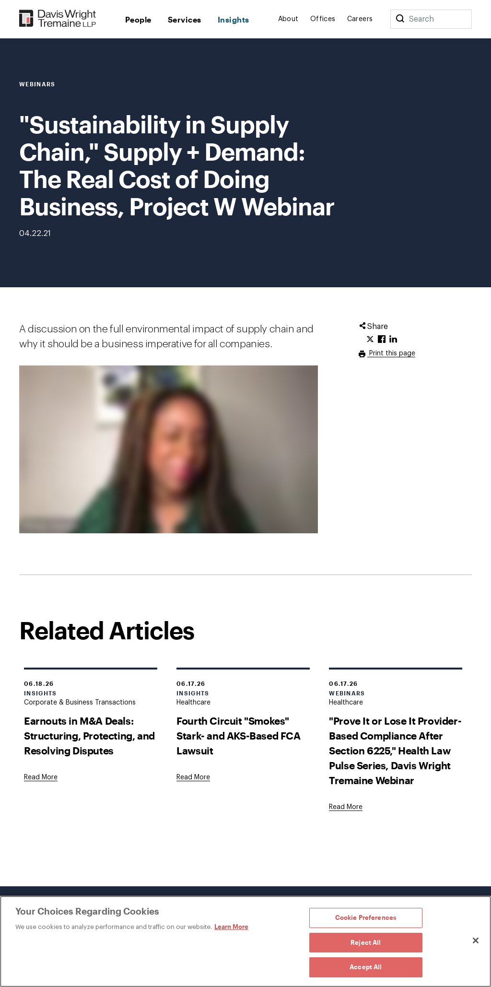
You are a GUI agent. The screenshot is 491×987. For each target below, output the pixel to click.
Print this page (391, 353)
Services (184, 19)
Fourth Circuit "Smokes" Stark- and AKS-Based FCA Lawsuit (238, 735)
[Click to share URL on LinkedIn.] (393, 339)
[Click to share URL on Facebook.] (382, 339)
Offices (323, 19)
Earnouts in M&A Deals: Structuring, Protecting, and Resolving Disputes (89, 735)
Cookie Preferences (366, 917)
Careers (360, 19)
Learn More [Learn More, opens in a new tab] (231, 926)
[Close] (475, 940)
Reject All (366, 942)
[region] (245, 941)
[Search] (400, 19)
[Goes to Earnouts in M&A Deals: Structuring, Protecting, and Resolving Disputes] (41, 777)
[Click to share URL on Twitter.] (370, 339)
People (138, 19)
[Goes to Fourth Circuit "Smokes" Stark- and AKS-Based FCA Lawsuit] (193, 777)
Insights (233, 19)
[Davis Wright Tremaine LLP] (57, 19)
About (288, 19)
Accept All (366, 967)
